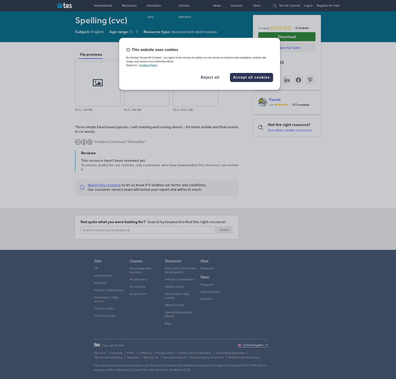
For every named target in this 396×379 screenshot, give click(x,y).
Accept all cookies (251, 77)
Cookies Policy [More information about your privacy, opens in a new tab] (148, 65)
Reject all (210, 77)
